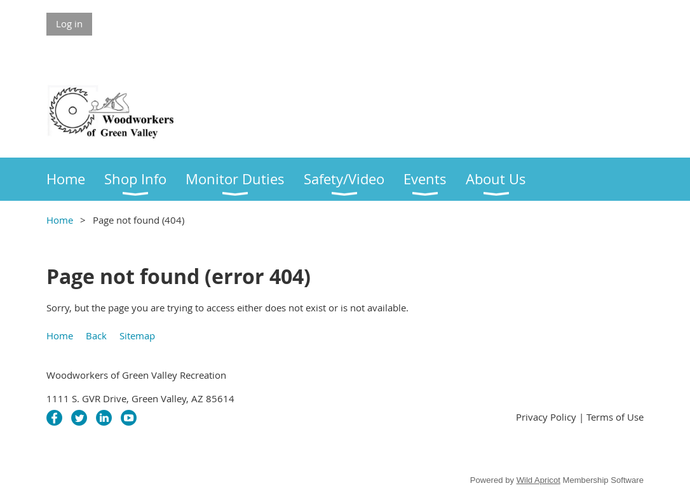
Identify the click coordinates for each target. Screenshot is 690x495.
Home (59, 220)
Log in (69, 23)
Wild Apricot (538, 480)
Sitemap (137, 335)
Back (96, 335)
